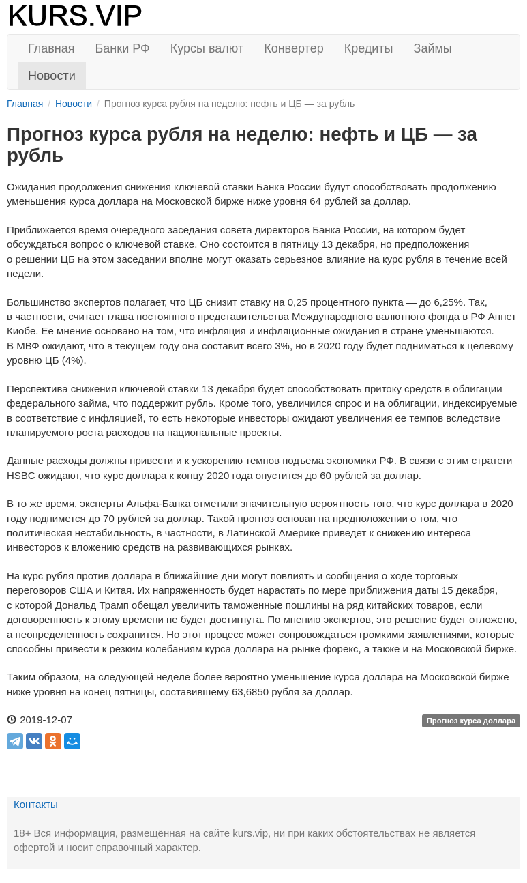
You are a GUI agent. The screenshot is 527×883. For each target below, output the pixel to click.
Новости (52, 76)
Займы (433, 48)
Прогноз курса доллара (471, 720)
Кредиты (368, 48)
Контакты (36, 804)
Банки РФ (122, 48)
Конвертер (294, 48)
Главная (51, 48)
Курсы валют (206, 48)
